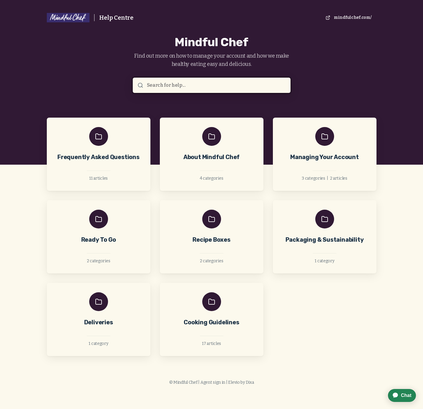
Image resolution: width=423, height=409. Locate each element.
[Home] (68, 18)
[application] (399, 395)
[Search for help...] (216, 85)
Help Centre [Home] (116, 17)
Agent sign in (212, 382)
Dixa (250, 382)
